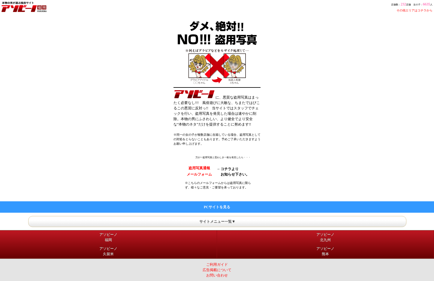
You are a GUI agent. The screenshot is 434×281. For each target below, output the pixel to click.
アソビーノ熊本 (325, 251)
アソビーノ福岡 (108, 237)
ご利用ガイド (217, 264)
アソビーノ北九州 (325, 237)
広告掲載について (217, 270)
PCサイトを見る (217, 207)
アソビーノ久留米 (108, 251)
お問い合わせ (217, 275)
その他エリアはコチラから (414, 10)
